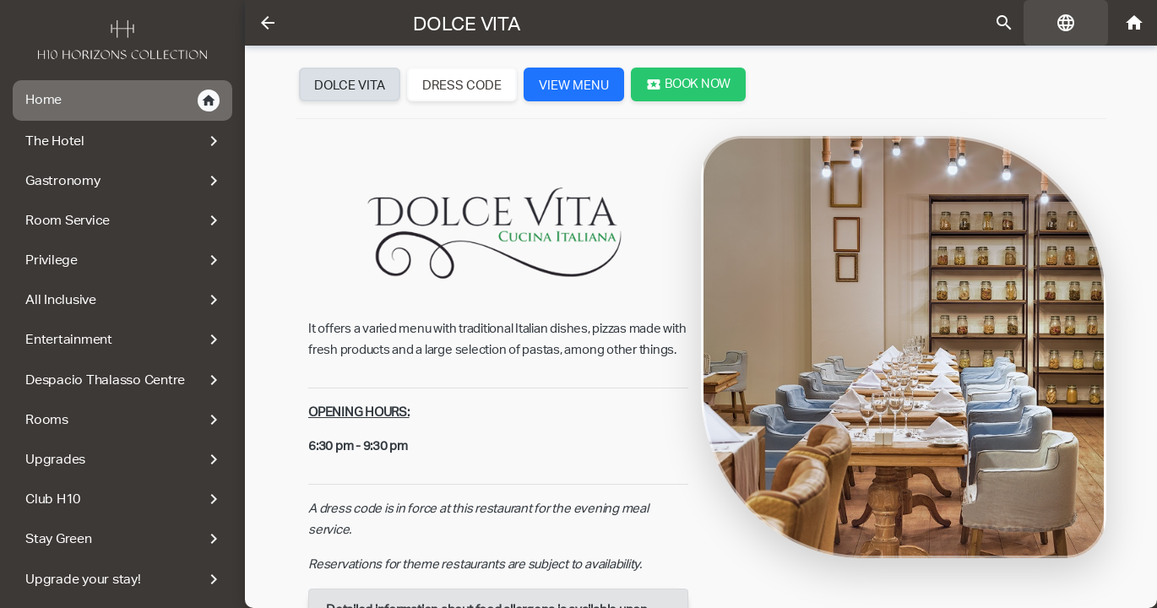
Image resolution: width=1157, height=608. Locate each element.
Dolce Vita (467, 24)
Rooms (124, 420)
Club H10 (124, 499)
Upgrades (124, 459)
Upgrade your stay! (124, 579)
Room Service (124, 220)
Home (122, 100)
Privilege (124, 260)
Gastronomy (124, 181)
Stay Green (124, 539)
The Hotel (124, 141)
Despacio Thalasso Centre (124, 380)
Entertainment (124, 339)
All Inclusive (124, 300)
